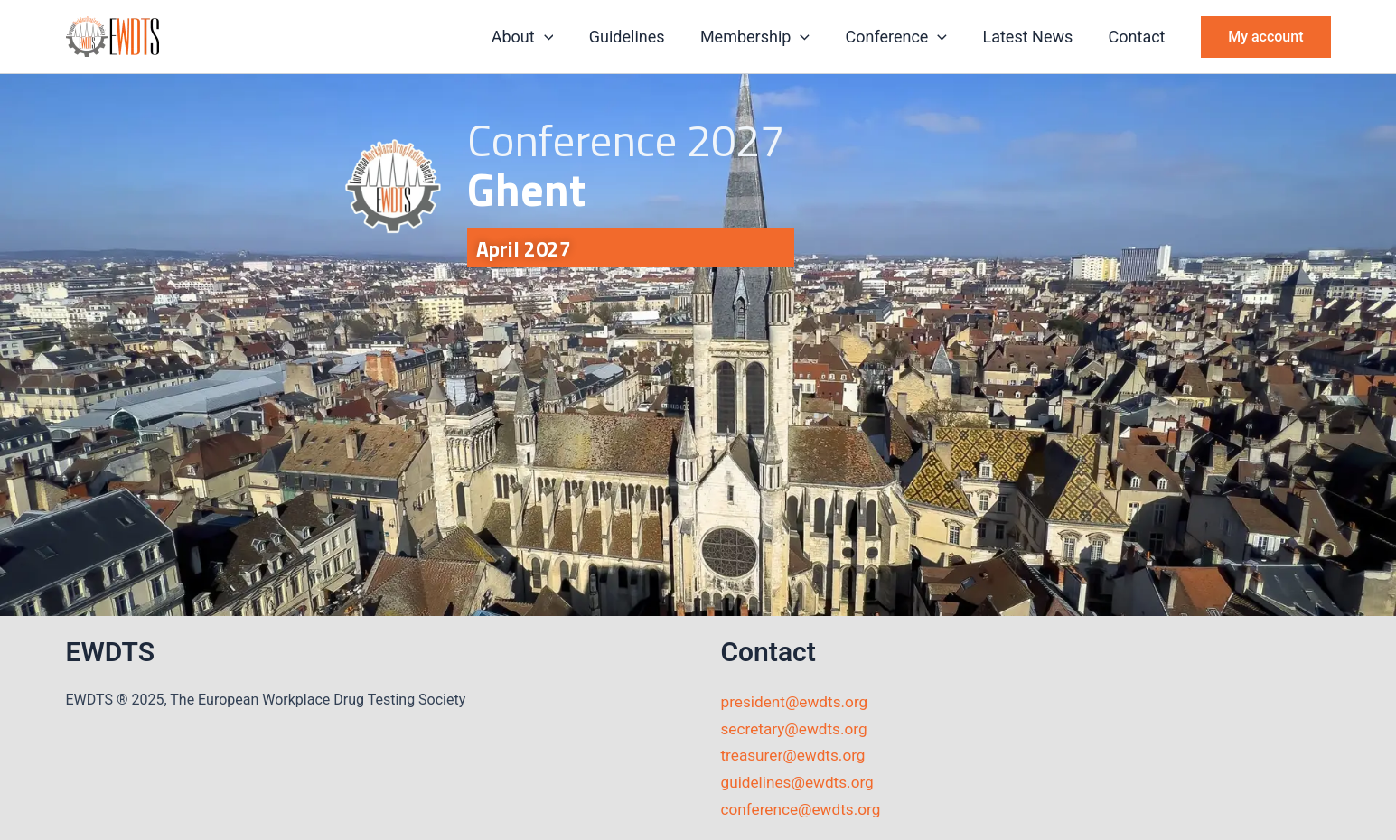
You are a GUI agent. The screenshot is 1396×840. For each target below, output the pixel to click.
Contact (1138, 36)
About (539, 37)
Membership (765, 37)
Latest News (1032, 36)
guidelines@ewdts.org (801, 781)
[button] (560, 37)
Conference (904, 37)
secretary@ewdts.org (798, 728)
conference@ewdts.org (804, 808)
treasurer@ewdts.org (797, 754)
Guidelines (641, 36)
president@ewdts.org (798, 701)
